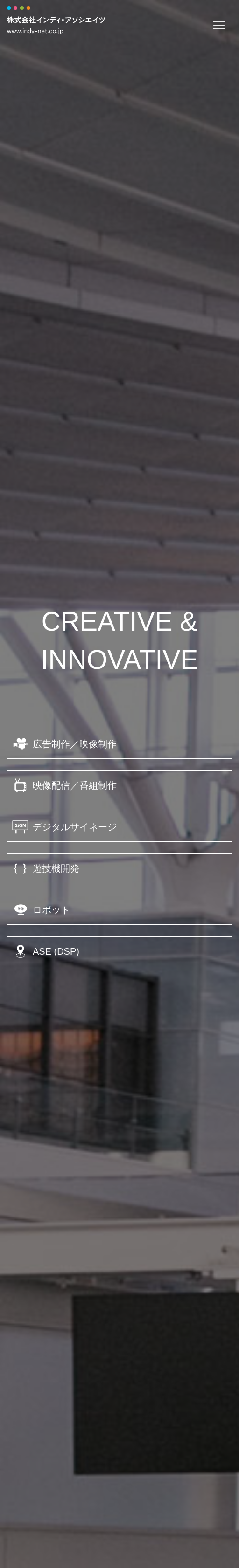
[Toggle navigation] (219, 25)
